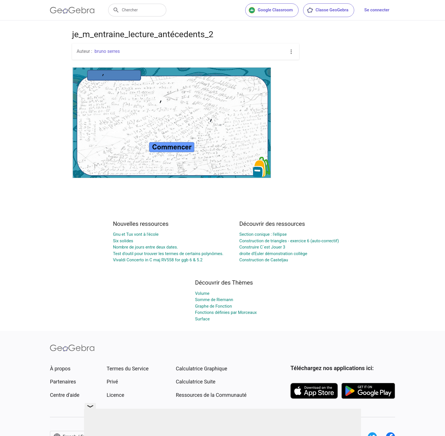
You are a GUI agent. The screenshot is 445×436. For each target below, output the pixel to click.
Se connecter (376, 9)
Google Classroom (271, 10)
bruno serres (107, 51)
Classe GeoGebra (328, 10)
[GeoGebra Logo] (72, 10)
